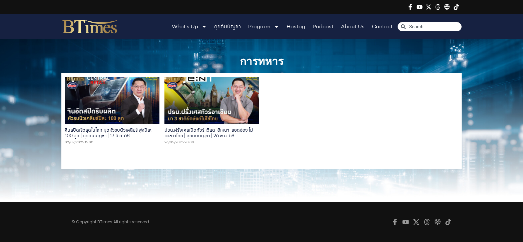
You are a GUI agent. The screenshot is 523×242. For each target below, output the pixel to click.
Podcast (323, 26)
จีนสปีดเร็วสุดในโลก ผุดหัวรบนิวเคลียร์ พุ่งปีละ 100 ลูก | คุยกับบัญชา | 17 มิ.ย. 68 (108, 132)
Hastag (296, 26)
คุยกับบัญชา (227, 26)
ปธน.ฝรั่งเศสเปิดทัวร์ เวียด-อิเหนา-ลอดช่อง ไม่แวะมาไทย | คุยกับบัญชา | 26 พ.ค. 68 (208, 132)
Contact (382, 26)
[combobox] (430, 26)
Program (263, 27)
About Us (353, 26)
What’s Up (189, 27)
